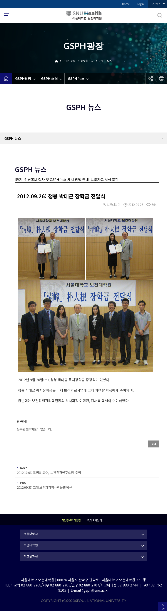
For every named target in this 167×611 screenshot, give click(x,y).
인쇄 (161, 78)
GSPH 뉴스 (105, 61)
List (153, 444)
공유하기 (150, 78)
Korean (155, 4)
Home (126, 4)
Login (140, 4)
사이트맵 (6, 15)
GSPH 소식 (87, 61)
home (6, 78)
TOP (162, 608)
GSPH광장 (69, 61)
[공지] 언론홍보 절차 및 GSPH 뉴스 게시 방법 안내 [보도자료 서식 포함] (67, 179)
